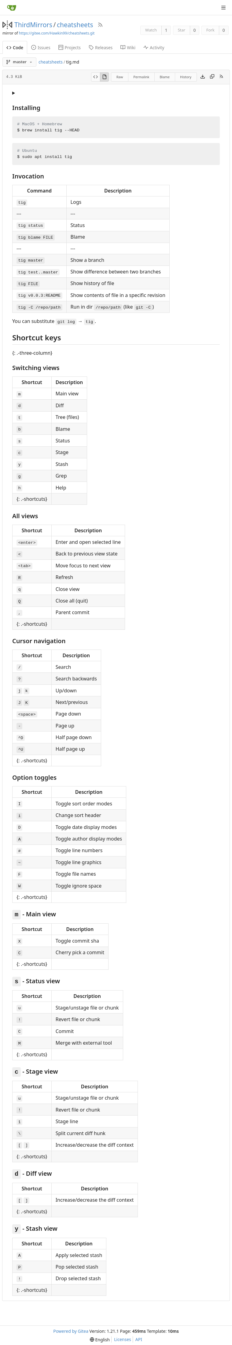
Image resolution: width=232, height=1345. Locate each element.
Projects (69, 47)
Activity (153, 47)
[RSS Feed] (100, 24)
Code (14, 47)
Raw (119, 77)
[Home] (11, 7)
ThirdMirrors (33, 25)
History (185, 77)
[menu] (100, 1340)
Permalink (141, 77)
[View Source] (95, 77)
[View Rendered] (104, 77)
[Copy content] (212, 77)
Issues (40, 47)
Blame (165, 77)
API (138, 1339)
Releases (100, 47)
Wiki (127, 47)
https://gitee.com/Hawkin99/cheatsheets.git (57, 33)
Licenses (122, 1339)
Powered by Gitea (70, 1331)
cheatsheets (75, 25)
